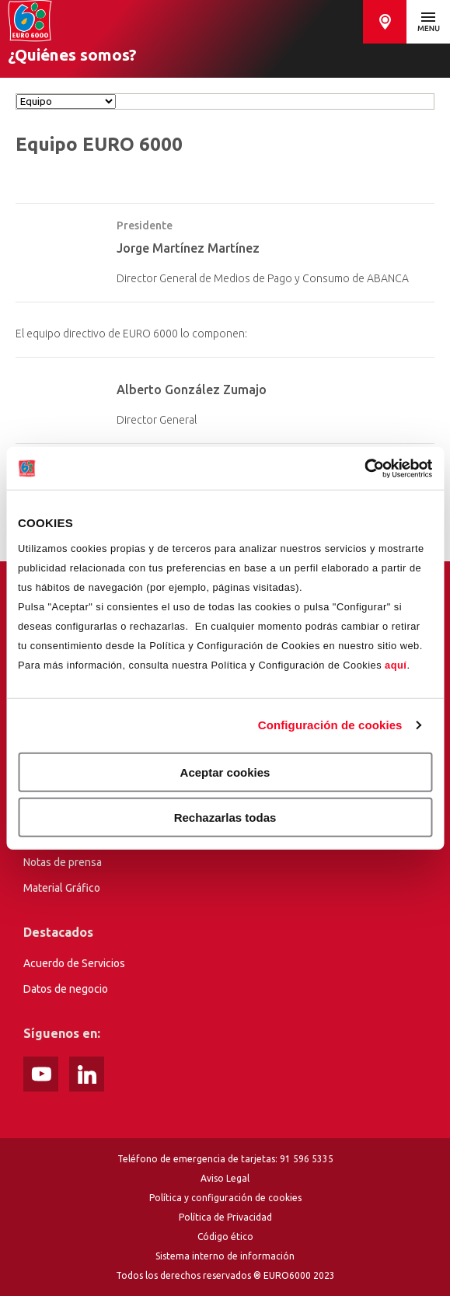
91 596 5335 (306, 1159)
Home (30, 21)
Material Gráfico (61, 888)
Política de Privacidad (225, 1217)
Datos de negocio (65, 989)
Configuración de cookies (330, 725)
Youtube (40, 1074)
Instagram (86, 1074)
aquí (395, 664)
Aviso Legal (225, 1178)
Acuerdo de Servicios (74, 963)
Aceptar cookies (225, 771)
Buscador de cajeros (384, 22)
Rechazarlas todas (225, 817)
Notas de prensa (62, 862)
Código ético (225, 1236)
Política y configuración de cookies (225, 1198)
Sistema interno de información (225, 1256)
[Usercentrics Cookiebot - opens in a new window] (364, 468)
